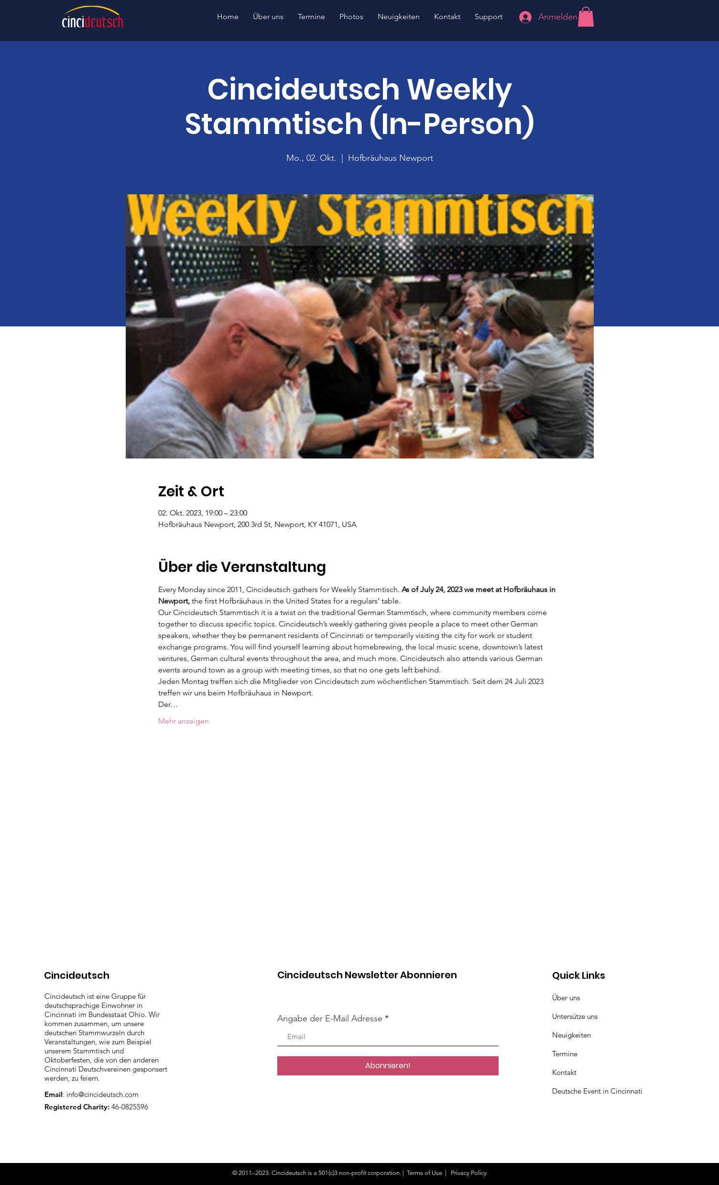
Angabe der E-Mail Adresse (329, 1018)
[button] (585, 17)
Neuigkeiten (571, 1035)
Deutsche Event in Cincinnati (597, 1091)
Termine (564, 1053)
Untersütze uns (575, 1016)
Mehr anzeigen (183, 721)
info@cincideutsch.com (102, 1094)
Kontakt (564, 1072)
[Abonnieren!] (388, 1065)
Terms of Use (424, 1172)
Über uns (566, 997)
